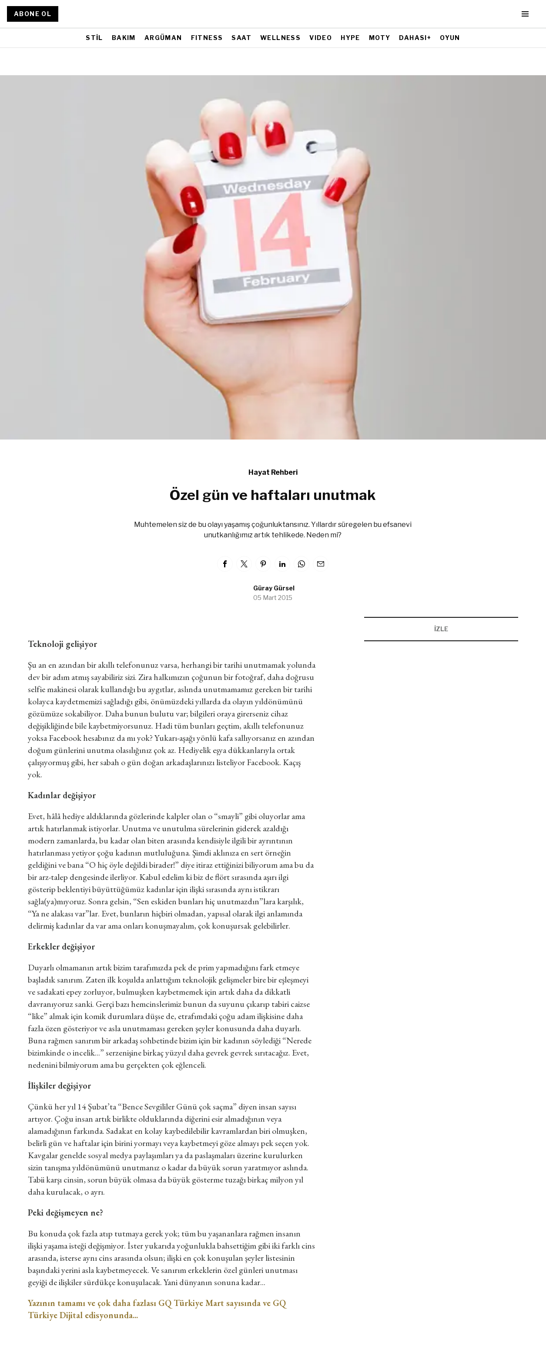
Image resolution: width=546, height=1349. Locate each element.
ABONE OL (32, 13)
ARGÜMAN (163, 37)
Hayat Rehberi (273, 472)
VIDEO (320, 37)
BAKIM (124, 37)
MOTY (380, 37)
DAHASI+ (415, 37)
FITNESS (207, 37)
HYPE (350, 37)
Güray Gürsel (274, 588)
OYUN (450, 37)
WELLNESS (280, 37)
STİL (94, 37)
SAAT (241, 37)
